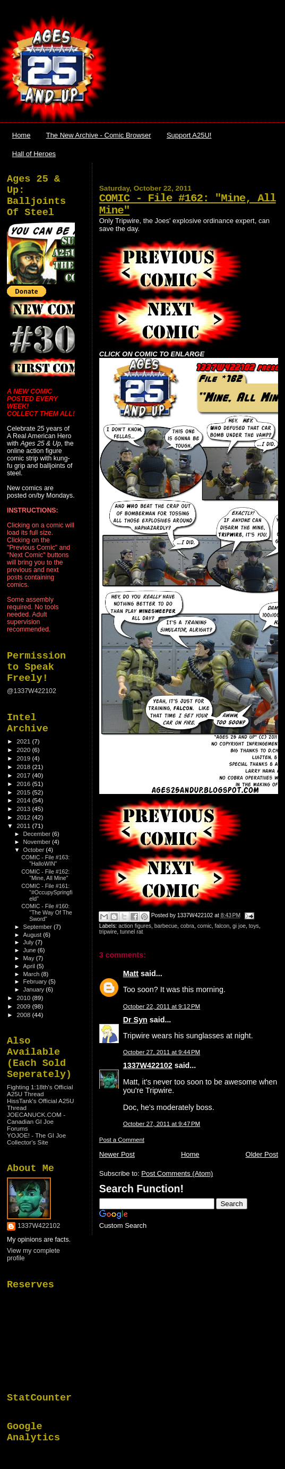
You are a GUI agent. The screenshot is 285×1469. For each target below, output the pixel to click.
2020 (24, 749)
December (37, 834)
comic (204, 926)
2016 (24, 783)
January (34, 989)
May (29, 958)
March (32, 974)
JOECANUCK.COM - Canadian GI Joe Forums (36, 1121)
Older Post (262, 1154)
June (30, 950)
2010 (24, 997)
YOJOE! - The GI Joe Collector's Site (36, 1139)
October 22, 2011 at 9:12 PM (161, 1006)
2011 (24, 825)
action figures (134, 926)
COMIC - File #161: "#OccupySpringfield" (46, 892)
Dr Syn (135, 1019)
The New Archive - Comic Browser (98, 135)
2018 (24, 766)
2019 (24, 758)
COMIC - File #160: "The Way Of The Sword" (46, 912)
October (34, 850)
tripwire (108, 932)
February (36, 981)
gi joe (239, 926)
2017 (24, 775)
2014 (24, 800)
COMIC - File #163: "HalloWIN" (45, 860)
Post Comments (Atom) (177, 1173)
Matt (131, 973)
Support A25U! (189, 135)
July (29, 942)
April (30, 966)
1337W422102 (147, 1065)
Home (21, 135)
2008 (24, 1014)
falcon (222, 926)
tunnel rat (131, 932)
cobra (187, 926)
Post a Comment (121, 1140)
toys (254, 926)
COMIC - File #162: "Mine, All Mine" (45, 874)
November (37, 842)
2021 (24, 741)
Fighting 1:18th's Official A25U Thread (40, 1090)
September (38, 927)
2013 (24, 808)
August (33, 935)
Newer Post (117, 1154)
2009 (24, 1006)
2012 (24, 817)
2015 (24, 792)
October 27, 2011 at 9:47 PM (161, 1124)
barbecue (165, 926)
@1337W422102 (31, 691)
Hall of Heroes (34, 154)
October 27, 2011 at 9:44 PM (161, 1052)
